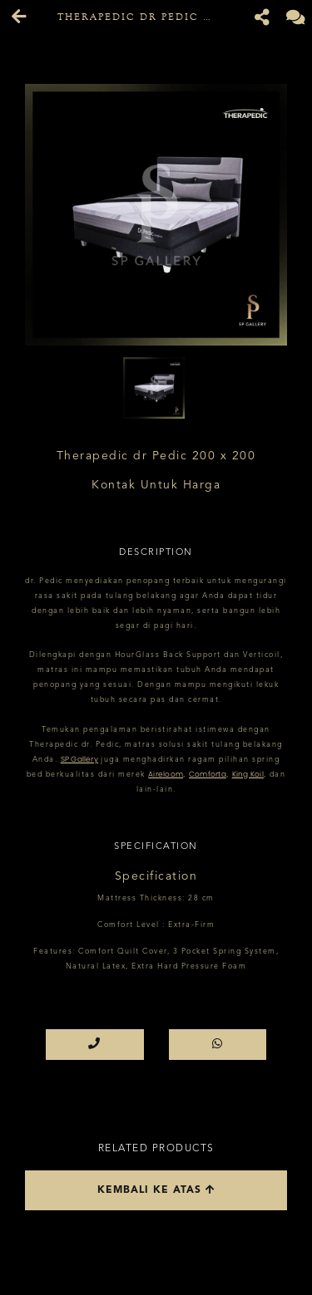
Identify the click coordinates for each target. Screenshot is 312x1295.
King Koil (248, 774)
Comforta (207, 774)
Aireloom (165, 774)
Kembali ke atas (156, 1190)
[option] (156, 215)
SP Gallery (79, 759)
